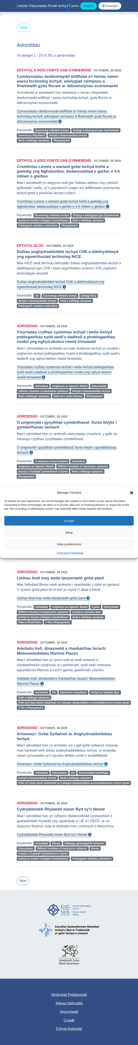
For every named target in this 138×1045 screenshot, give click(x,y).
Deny (69, 532)
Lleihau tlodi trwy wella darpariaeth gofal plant (53, 598)
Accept (69, 520)
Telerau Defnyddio (69, 1003)
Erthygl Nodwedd (69, 1029)
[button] (132, 493)
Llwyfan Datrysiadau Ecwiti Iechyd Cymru (48, 6)
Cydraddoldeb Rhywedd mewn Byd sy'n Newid (54, 834)
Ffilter (24, 28)
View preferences (69, 544)
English (88, 5)
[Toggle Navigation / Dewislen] (110, 6)
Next (23, 881)
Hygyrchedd (69, 1012)
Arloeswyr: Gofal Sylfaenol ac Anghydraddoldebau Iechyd (62, 764)
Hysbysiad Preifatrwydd (70, 553)
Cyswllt (69, 1020)
